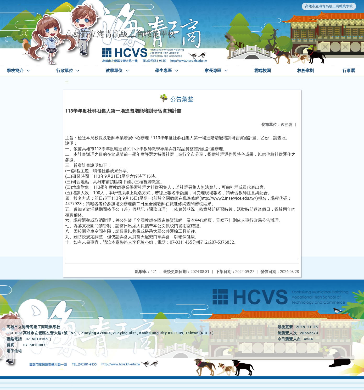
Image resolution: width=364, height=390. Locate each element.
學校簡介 (15, 70)
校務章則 (305, 70)
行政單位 (64, 70)
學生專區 (163, 70)
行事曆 (349, 70)
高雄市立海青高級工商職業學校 (329, 6)
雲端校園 (262, 70)
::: (66, 81)
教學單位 (114, 70)
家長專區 (213, 70)
